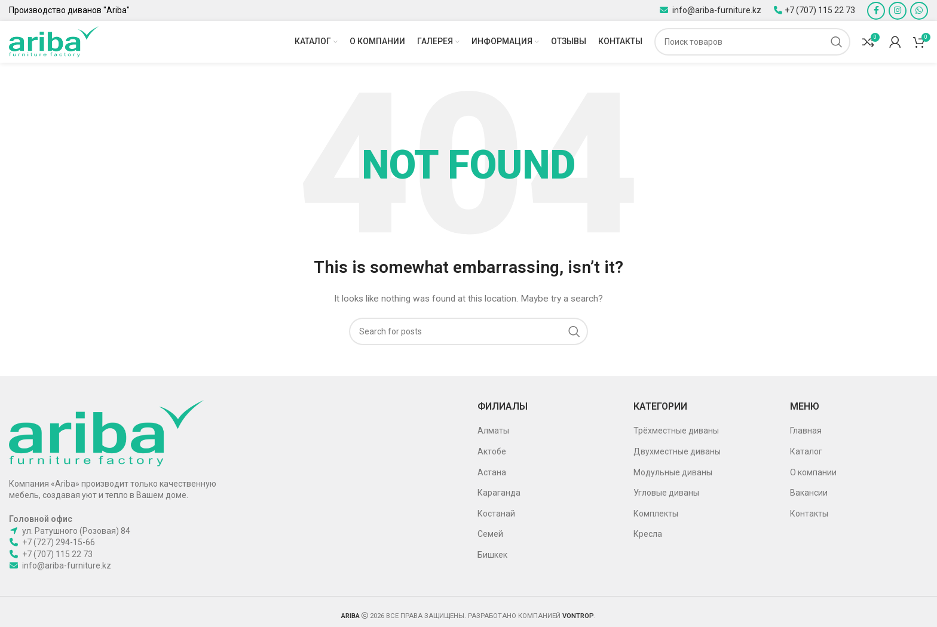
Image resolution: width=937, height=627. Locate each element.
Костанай (496, 513)
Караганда (498, 492)
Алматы (493, 430)
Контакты (809, 513)
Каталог (806, 451)
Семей (490, 534)
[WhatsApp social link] (919, 11)
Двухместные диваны (677, 451)
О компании (813, 472)
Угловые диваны (666, 492)
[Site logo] (54, 41)
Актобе (491, 451)
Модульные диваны (672, 472)
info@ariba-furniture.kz (715, 10)
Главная (806, 430)
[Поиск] (752, 42)
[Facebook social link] (876, 11)
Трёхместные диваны (676, 430)
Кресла (647, 534)
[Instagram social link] (898, 11)
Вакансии (809, 492)
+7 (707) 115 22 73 (820, 10)
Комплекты (655, 513)
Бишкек (492, 555)
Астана (491, 472)
